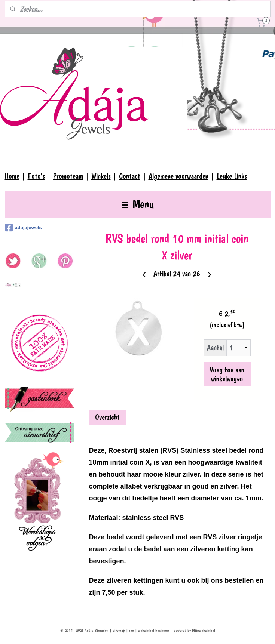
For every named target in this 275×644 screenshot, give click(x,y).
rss (131, 630)
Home (12, 176)
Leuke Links (232, 176)
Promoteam (68, 176)
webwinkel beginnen (154, 630)
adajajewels (23, 227)
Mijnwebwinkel (203, 630)
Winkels (101, 176)
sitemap (119, 630)
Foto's (36, 176)
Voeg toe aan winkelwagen (227, 374)
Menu (138, 203)
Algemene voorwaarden (178, 176)
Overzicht (107, 417)
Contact (129, 176)
